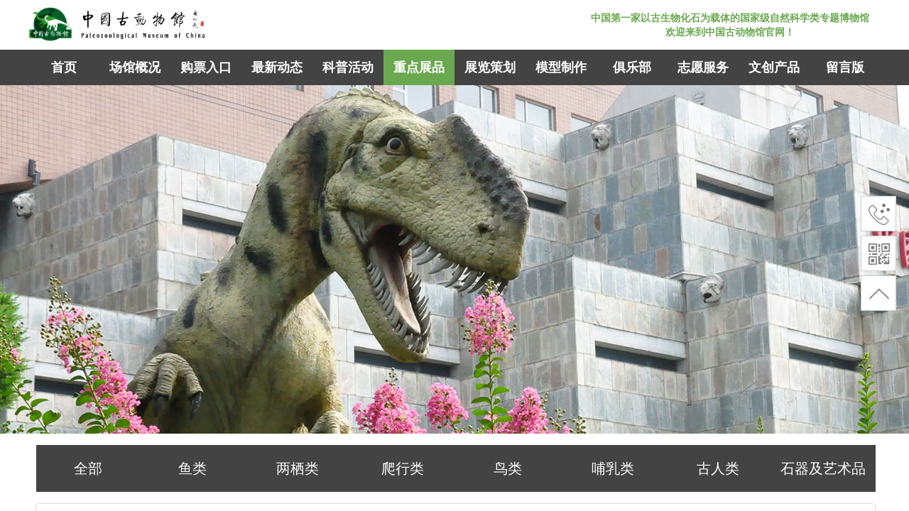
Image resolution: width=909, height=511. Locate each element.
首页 (64, 67)
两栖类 (297, 468)
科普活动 (348, 67)
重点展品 (419, 67)
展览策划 (490, 67)
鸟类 (508, 468)
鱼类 (192, 468)
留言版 (845, 67)
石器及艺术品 (823, 468)
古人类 (718, 468)
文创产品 (774, 67)
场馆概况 (134, 67)
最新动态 (277, 67)
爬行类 (402, 468)
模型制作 (561, 67)
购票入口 (206, 67)
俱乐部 (632, 67)
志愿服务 (703, 67)
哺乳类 (613, 468)
